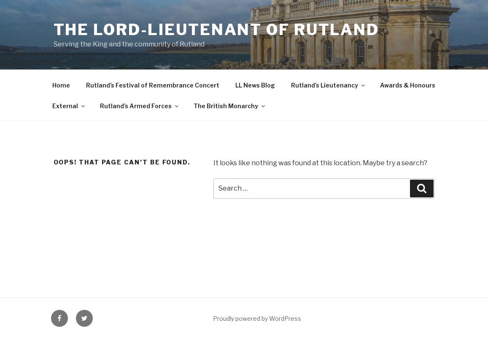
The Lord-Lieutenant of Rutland (216, 29)
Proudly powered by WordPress (257, 318)
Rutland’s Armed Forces (140, 105)
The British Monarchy (230, 105)
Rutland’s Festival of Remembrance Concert (152, 85)
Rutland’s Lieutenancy (328, 85)
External (69, 105)
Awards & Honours (407, 85)
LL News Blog (255, 85)
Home (61, 85)
